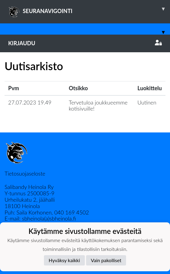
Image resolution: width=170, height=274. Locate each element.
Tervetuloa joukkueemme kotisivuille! (98, 105)
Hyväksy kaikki (64, 260)
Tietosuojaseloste (25, 173)
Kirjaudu (85, 43)
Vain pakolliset (106, 260)
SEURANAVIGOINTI (89, 9)
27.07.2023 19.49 (30, 102)
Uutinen (147, 102)
